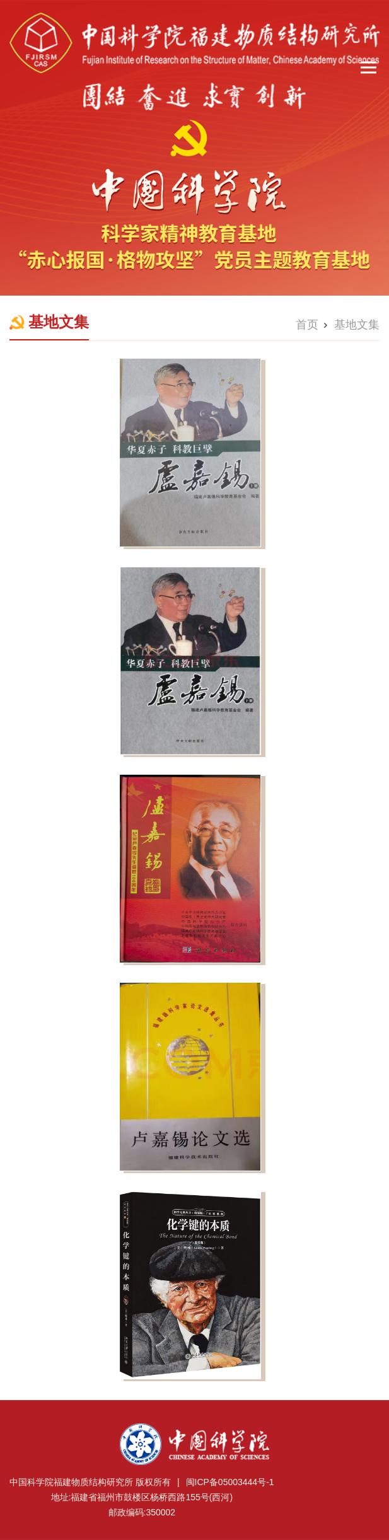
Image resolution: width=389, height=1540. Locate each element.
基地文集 (357, 324)
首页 (307, 324)
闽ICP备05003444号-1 (230, 1482)
